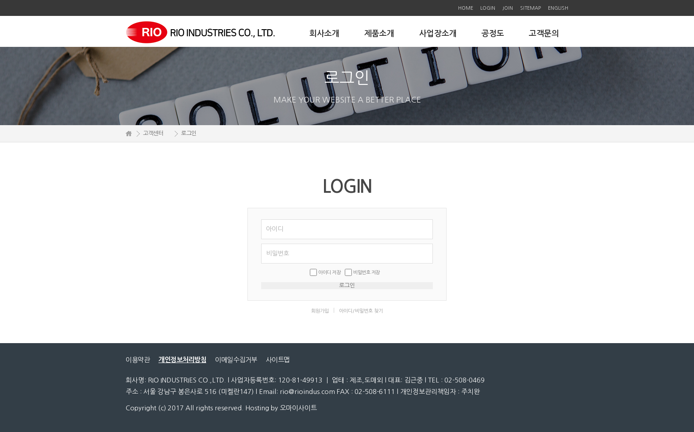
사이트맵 (278, 359)
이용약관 (138, 359)
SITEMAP (530, 8)
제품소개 (379, 34)
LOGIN (487, 8)
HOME (465, 8)
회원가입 (320, 311)
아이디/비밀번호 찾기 (361, 311)
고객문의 (544, 34)
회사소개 (324, 34)
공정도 (493, 34)
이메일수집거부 (236, 359)
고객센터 (153, 133)
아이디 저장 (329, 272)
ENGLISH (558, 8)
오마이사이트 (298, 408)
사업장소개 (438, 34)
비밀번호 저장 (366, 272)
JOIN (507, 8)
